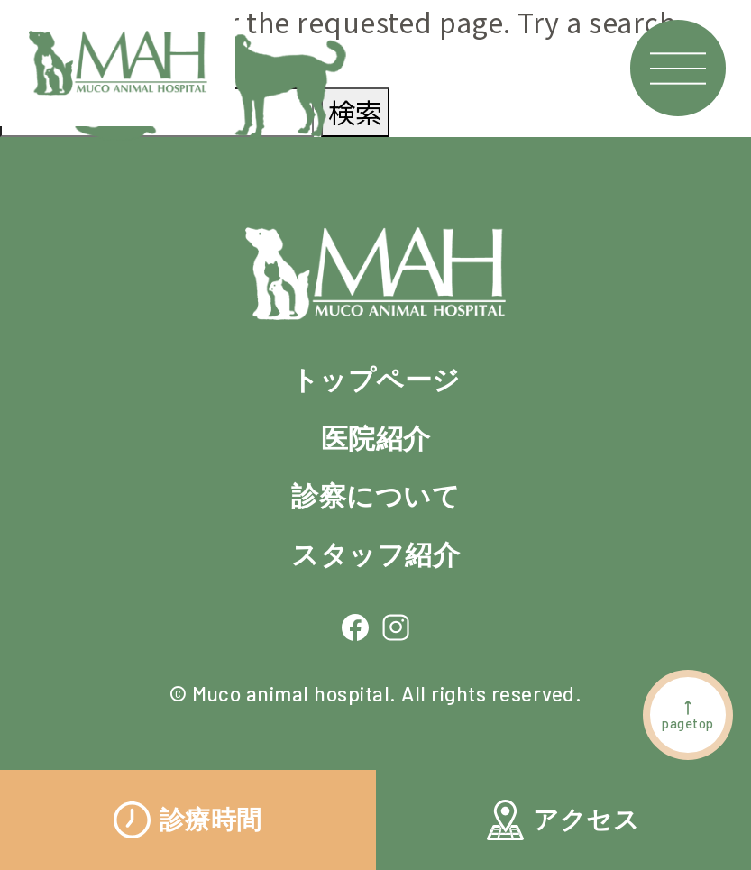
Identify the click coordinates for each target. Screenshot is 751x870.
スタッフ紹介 (375, 555)
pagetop (688, 714)
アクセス (563, 820)
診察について (375, 496)
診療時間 (188, 819)
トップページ (376, 380)
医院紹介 (376, 438)
